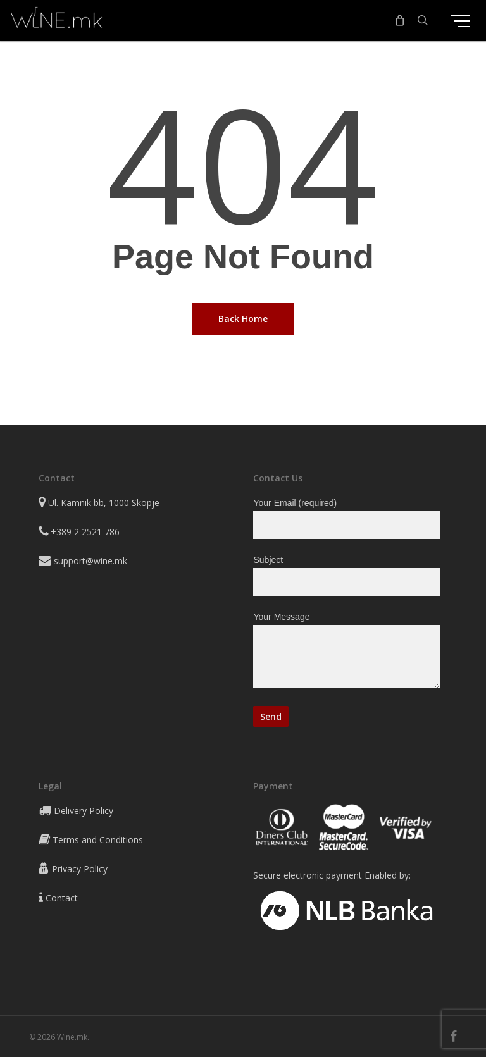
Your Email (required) (346, 518)
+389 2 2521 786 (85, 532)
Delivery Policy (83, 811)
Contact (62, 898)
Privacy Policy (80, 869)
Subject (346, 575)
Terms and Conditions (98, 840)
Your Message (346, 652)
